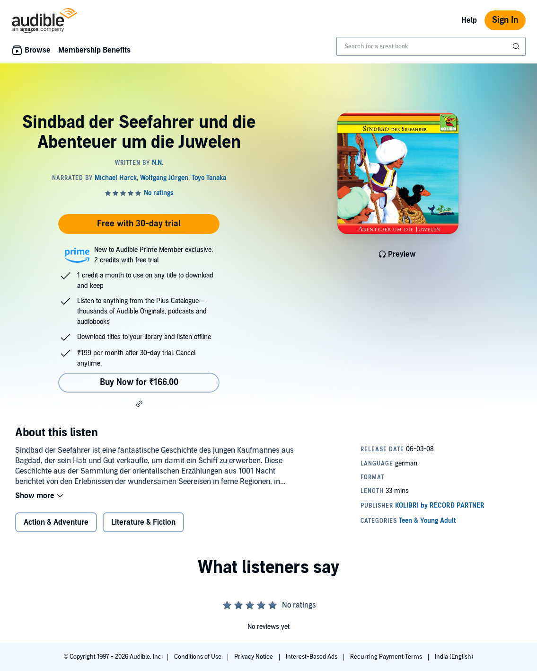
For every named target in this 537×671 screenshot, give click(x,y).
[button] (139, 404)
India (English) (454, 657)
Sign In (505, 20)
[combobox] (431, 46)
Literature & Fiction (143, 522)
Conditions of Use (198, 657)
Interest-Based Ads (312, 657)
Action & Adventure (56, 522)
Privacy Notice (254, 657)
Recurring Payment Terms (386, 657)
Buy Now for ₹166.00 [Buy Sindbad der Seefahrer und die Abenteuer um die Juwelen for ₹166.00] (139, 382)
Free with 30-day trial (139, 224)
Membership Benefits (94, 50)
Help (469, 20)
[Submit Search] (517, 46)
